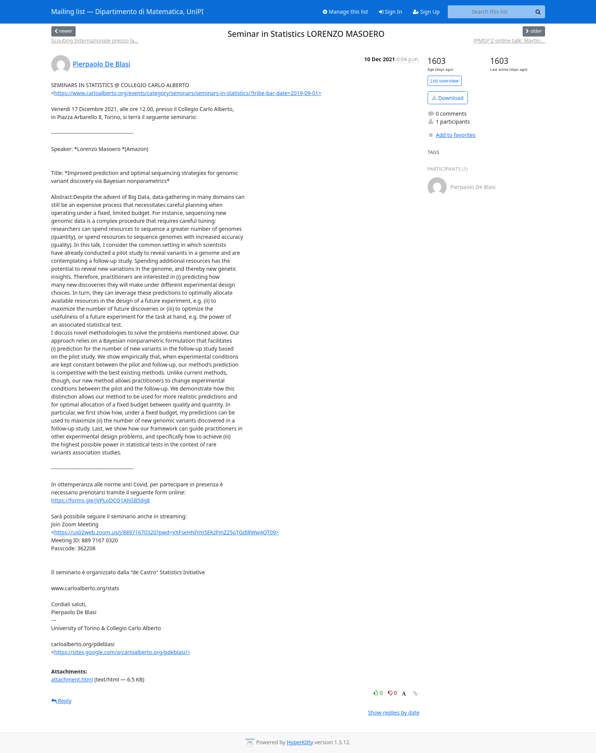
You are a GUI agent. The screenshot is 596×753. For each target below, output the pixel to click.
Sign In (390, 11)
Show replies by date (393, 712)
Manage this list (345, 11)
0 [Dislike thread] (392, 692)
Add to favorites (452, 134)
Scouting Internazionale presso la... (95, 40)
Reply (61, 700)
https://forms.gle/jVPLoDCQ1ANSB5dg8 (100, 500)
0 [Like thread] (379, 692)
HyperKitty (300, 742)
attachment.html (72, 679)
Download (447, 98)
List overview (445, 81)
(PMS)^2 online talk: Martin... (509, 40)
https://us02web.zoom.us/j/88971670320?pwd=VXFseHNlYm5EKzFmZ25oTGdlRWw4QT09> (166, 532)
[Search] (538, 11)
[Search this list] (490, 11)
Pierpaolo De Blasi (101, 63)
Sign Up (426, 11)
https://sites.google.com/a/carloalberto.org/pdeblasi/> (122, 652)
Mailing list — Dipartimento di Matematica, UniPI (127, 11)
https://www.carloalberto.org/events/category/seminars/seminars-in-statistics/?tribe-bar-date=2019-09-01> (188, 93)
